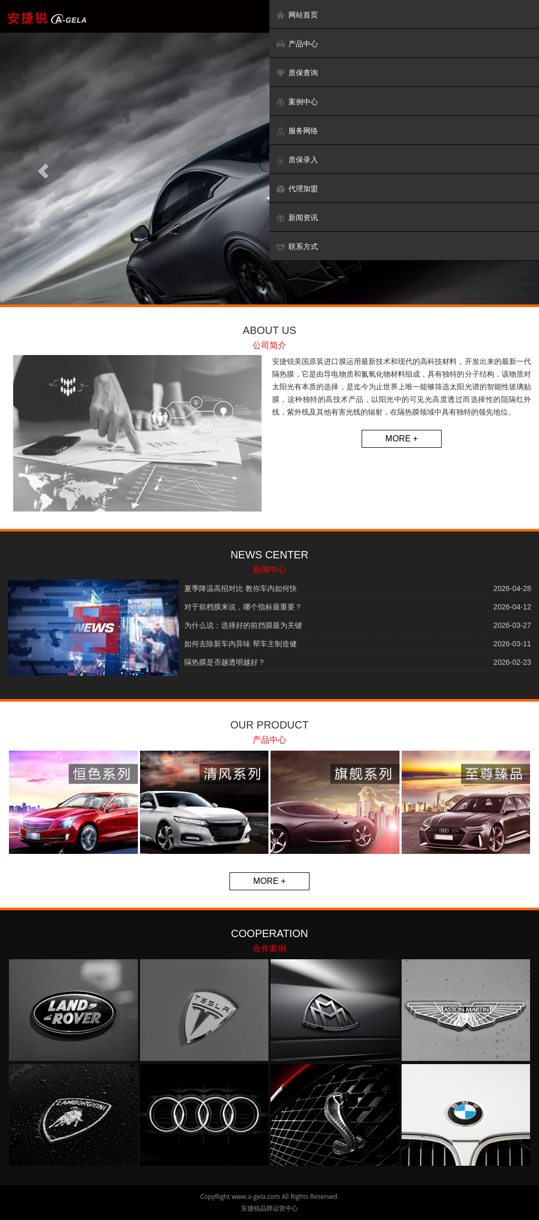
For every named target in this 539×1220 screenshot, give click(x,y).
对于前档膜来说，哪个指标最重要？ (243, 607)
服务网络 (296, 130)
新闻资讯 (296, 217)
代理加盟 (296, 188)
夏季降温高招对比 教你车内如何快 (240, 588)
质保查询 (296, 72)
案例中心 (296, 101)
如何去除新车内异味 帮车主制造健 (240, 643)
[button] (40, 168)
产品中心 (296, 44)
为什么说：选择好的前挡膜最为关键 (243, 625)
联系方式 (296, 246)
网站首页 (296, 15)
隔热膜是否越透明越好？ (224, 662)
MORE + (401, 438)
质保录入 (296, 159)
